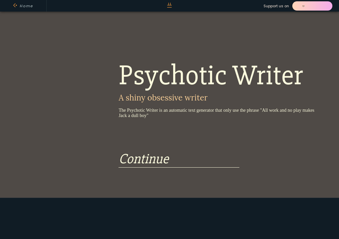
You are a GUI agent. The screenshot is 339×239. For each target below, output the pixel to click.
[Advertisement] (169, 218)
